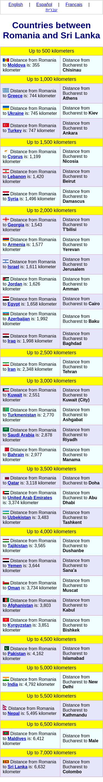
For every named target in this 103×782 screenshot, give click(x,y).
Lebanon (17, 176)
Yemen (15, 565)
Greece (15, 95)
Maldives (17, 738)
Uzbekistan (19, 517)
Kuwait (15, 395)
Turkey (15, 130)
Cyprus (15, 156)
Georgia (16, 224)
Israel (13, 266)
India (13, 684)
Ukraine (16, 113)
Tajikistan (18, 545)
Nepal (14, 713)
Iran (12, 369)
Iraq (12, 341)
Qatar (13, 483)
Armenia (16, 244)
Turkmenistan (22, 415)
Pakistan (17, 653)
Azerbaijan (19, 318)
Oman (14, 588)
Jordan (15, 284)
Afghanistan (20, 605)
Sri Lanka (17, 766)
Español (44, 4)
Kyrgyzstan (19, 625)
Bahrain (16, 454)
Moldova (17, 65)
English (16, 4)
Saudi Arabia (21, 435)
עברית (51, 9)
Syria (13, 198)
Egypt (14, 304)
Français (74, 4)
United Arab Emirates (30, 497)
